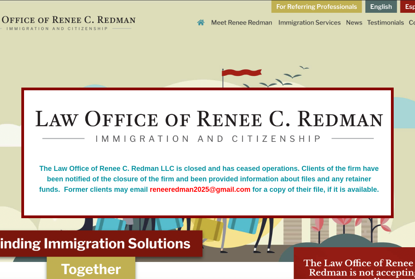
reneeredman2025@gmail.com (200, 189)
